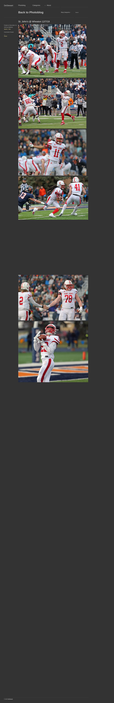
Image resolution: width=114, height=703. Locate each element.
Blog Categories (65, 12)
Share (5, 36)
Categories (36, 5)
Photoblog (21, 5)
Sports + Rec (7, 29)
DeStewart (8, 6)
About (49, 5)
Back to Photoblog (30, 12)
